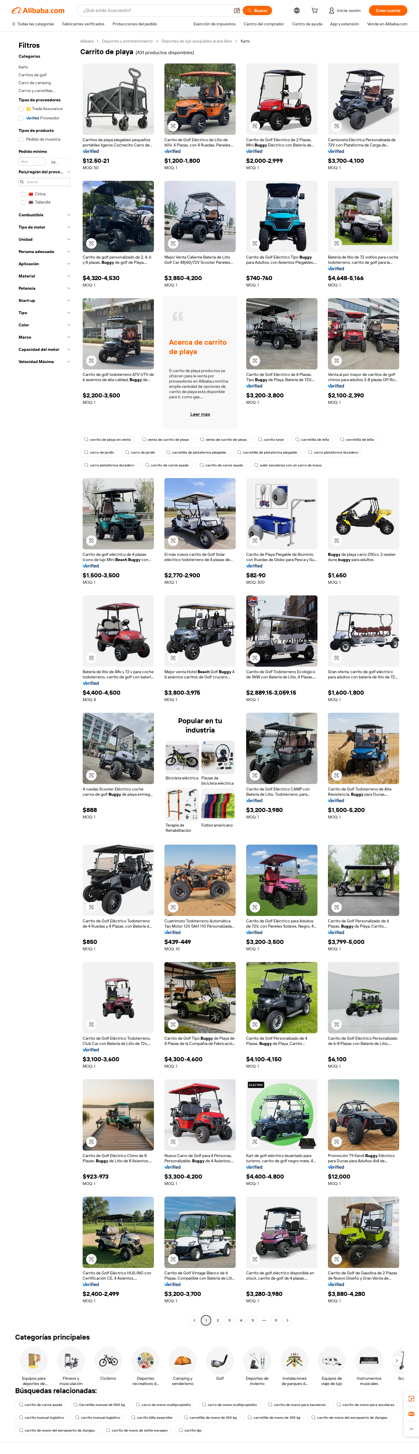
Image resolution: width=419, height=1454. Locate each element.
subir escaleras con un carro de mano (288, 465)
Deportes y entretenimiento (127, 41)
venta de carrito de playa (165, 439)
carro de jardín (99, 452)
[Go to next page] (287, 1320)
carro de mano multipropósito (163, 1404)
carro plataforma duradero (333, 452)
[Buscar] (257, 10)
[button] (236, 10)
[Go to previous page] (194, 1320)
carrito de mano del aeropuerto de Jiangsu (349, 1417)
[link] (411, 1398)
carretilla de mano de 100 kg (210, 1417)
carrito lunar (271, 439)
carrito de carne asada (167, 465)
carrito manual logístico (41, 1417)
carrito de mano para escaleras (297, 1404)
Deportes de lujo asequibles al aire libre (196, 41)
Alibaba (86, 41)
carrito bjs (190, 1430)
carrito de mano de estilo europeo (137, 1430)
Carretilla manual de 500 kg (99, 1404)
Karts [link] (245, 41)
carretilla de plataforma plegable (196, 452)
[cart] (315, 11)
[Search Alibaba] (156, 10)
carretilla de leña (312, 439)
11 (275, 1320)
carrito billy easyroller (152, 1417)
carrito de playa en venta (107, 439)
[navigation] (44, 681)
